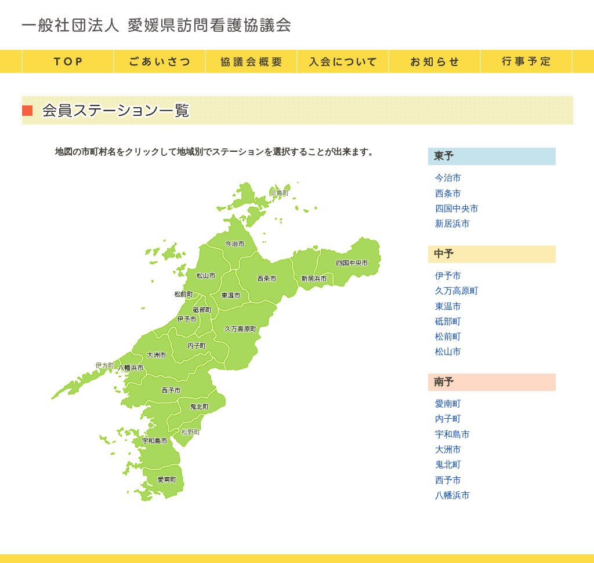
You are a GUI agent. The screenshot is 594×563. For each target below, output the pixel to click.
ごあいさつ (159, 61)
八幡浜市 (452, 495)
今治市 (448, 177)
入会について (342, 61)
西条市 (448, 193)
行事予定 (526, 61)
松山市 (448, 351)
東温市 (448, 306)
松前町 (448, 336)
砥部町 (448, 321)
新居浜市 (452, 223)
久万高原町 (457, 290)
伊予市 (448, 275)
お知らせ (434, 61)
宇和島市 (452, 434)
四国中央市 (457, 208)
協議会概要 (250, 61)
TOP (67, 61)
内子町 (448, 418)
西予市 (448, 480)
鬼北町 (448, 464)
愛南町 (448, 403)
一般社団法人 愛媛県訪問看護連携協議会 (297, 24)
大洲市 (448, 449)
